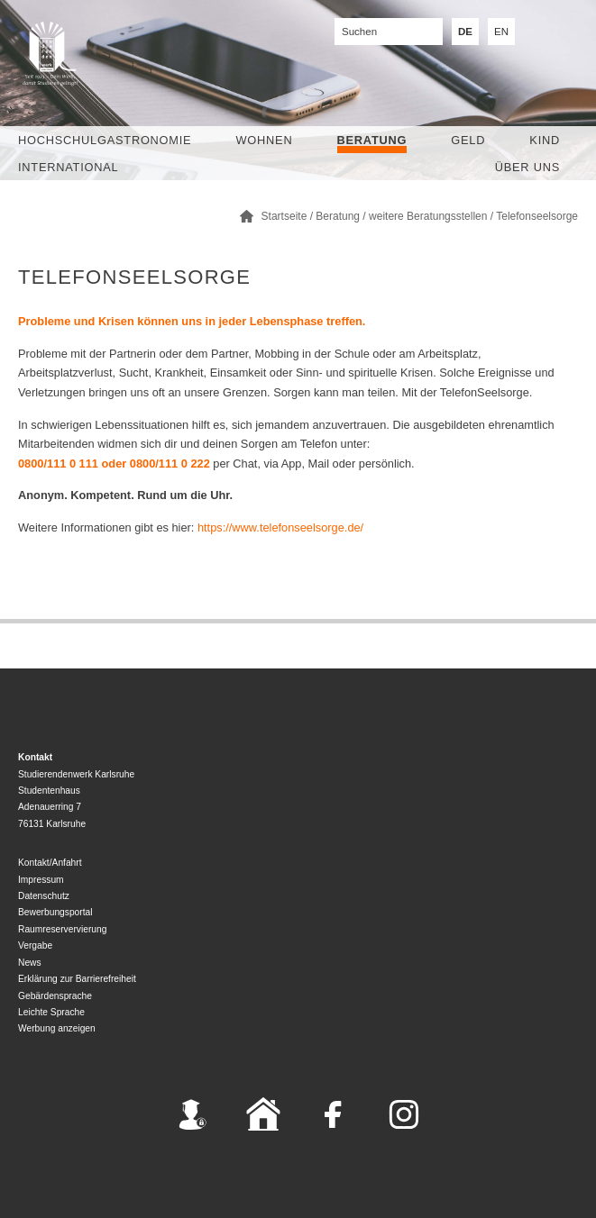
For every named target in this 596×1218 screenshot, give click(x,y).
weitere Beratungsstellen (428, 216)
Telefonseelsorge (537, 216)
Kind (544, 140)
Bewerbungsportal (55, 912)
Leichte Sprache (51, 1012)
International (68, 167)
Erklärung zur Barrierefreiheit (77, 979)
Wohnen (264, 140)
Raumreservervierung (62, 929)
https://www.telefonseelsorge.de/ (280, 527)
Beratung (372, 140)
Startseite (284, 216)
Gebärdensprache (55, 996)
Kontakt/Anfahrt (50, 863)
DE (465, 31)
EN (501, 31)
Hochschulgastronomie (104, 140)
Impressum (41, 880)
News (29, 963)
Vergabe (35, 945)
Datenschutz (43, 896)
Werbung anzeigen (57, 1028)
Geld (468, 140)
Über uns (527, 167)
